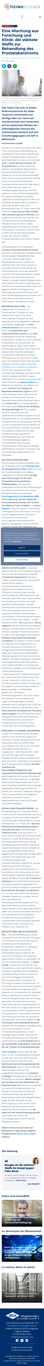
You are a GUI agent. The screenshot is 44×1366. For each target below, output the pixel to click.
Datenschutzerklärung (25, 1361)
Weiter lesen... (21, 1180)
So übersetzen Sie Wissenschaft (22, 1231)
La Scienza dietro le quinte (18, 1267)
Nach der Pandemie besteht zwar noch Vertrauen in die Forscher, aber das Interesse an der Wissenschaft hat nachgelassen (20, 1252)
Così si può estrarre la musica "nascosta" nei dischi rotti (21, 1294)
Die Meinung (9, 1151)
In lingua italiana (9, 61)
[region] (22, 546)
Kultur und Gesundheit (16, 1196)
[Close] (39, 530)
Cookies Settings (22, 560)
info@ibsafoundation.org (22, 1337)
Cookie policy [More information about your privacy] (16, 541)
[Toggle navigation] (22, 17)
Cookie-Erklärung (10, 1361)
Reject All (22, 548)
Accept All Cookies (22, 554)
